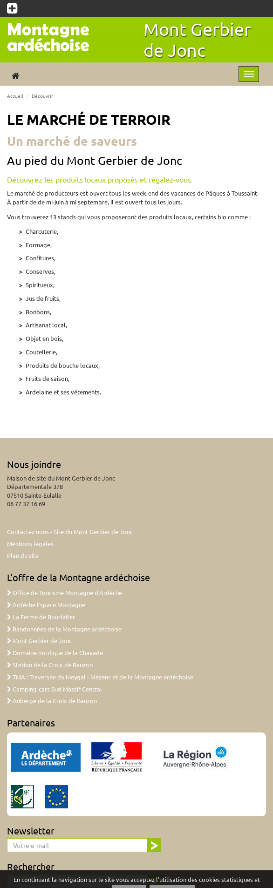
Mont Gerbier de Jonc (197, 39)
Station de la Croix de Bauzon (50, 665)
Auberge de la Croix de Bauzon (52, 701)
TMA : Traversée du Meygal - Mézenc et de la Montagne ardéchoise (100, 677)
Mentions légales (30, 544)
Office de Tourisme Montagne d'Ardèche (64, 593)
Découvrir (42, 95)
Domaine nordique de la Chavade (55, 653)
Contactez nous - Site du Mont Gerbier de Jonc (70, 532)
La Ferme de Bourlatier (41, 617)
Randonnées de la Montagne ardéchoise (64, 629)
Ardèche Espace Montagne (46, 605)
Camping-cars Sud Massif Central (54, 689)
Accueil (15, 95)
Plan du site (23, 555)
